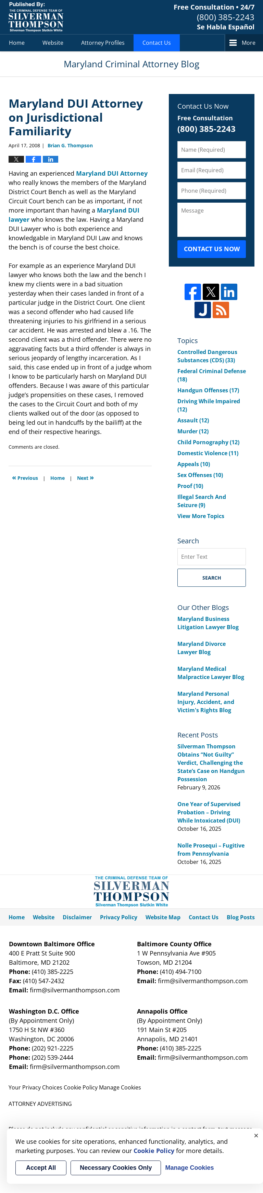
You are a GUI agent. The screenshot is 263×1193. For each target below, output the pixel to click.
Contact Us (156, 42)
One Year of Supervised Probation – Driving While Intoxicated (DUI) (208, 812)
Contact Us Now (212, 249)
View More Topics (200, 516)
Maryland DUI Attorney (112, 173)
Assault (193, 420)
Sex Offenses (200, 475)
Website (52, 42)
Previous (25, 477)
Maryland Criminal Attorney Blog (36, 17)
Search (211, 577)
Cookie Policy (81, 1087)
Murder (193, 431)
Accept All (41, 1167)
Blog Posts (241, 917)
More (248, 42)
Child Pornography (208, 442)
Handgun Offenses (208, 390)
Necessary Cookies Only (116, 1167)
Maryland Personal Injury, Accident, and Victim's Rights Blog (205, 702)
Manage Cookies (120, 1087)
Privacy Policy (118, 917)
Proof (190, 486)
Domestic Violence (207, 453)
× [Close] (256, 1135)
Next (85, 477)
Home (17, 42)
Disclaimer (77, 917)
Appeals (193, 464)
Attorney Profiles (103, 42)
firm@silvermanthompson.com (75, 990)
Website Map (163, 917)
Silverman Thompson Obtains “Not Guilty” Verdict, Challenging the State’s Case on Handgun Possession (211, 763)
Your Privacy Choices (35, 1087)
